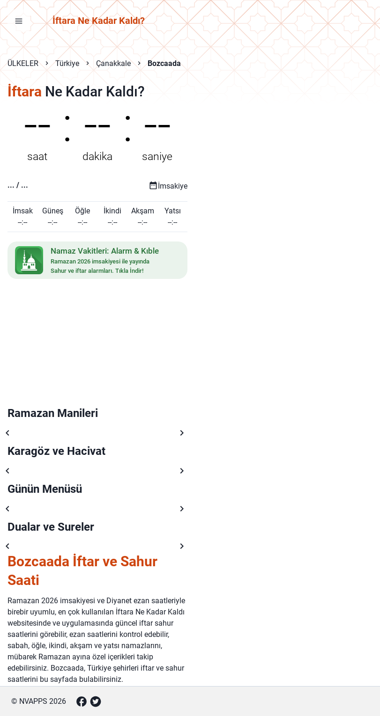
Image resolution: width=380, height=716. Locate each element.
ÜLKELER (22, 63)
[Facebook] (81, 701)
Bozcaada (164, 63)
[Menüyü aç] (18, 20)
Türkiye (67, 63)
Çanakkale (113, 63)
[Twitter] (95, 701)
